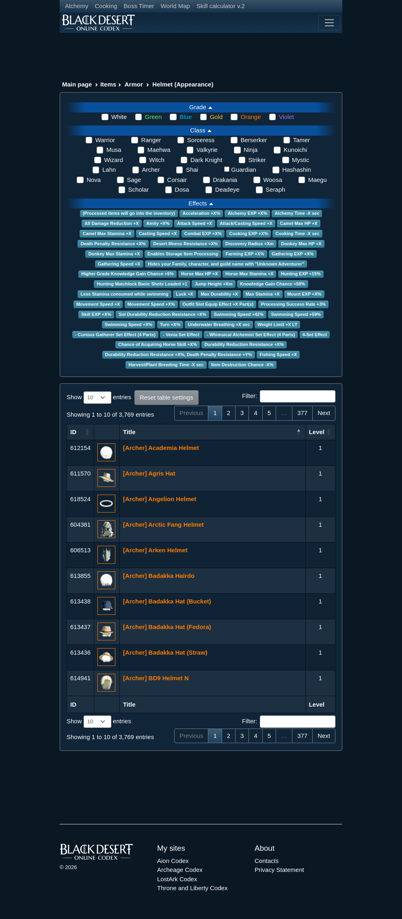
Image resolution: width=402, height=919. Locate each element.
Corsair (177, 179)
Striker (257, 159)
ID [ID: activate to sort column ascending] (73, 431)
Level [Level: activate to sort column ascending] (316, 431)
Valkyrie (207, 149)
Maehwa (159, 149)
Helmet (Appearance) (182, 84)
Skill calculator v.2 (221, 5)
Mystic (300, 159)
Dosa (182, 189)
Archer (151, 169)
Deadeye (227, 189)
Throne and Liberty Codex (192, 887)
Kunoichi (295, 149)
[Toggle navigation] (329, 22)
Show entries (99, 397)
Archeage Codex (180, 869)
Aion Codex (173, 860)
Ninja (250, 149)
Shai (192, 169)
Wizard (113, 159)
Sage (134, 179)
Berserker (253, 139)
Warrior (105, 139)
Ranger (151, 139)
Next (324, 412)
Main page (77, 84)
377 (302, 412)
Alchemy (77, 5)
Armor (134, 84)
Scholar (138, 189)
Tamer (301, 139)
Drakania (225, 179)
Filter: (288, 396)
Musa (113, 149)
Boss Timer (139, 5)
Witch (156, 159)
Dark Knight (206, 159)
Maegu (317, 179)
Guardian (243, 169)
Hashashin (296, 169)
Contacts (267, 860)
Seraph (275, 189)
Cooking (106, 5)
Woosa (272, 179)
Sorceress (201, 139)
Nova (93, 179)
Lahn (109, 169)
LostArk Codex (177, 879)
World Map (175, 5)
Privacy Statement (279, 869)
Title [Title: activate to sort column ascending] (129, 431)
